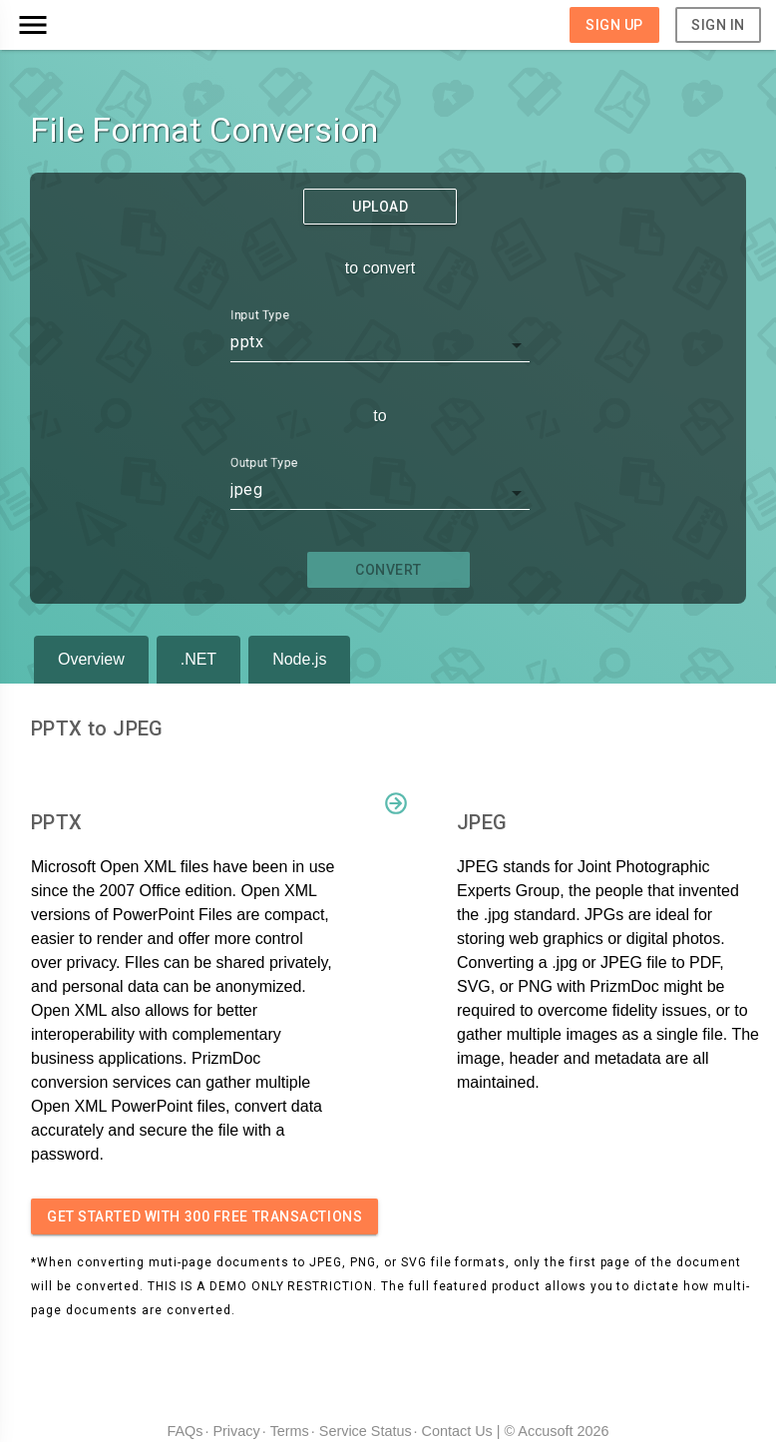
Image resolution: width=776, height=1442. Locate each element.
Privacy (235, 1431)
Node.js (299, 659)
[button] (108, 25)
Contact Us (457, 1431)
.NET (198, 659)
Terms (289, 1431)
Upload (380, 207)
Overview (91, 659)
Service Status (365, 1431)
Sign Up (614, 25)
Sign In (718, 25)
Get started (204, 1216)
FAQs (184, 1431)
